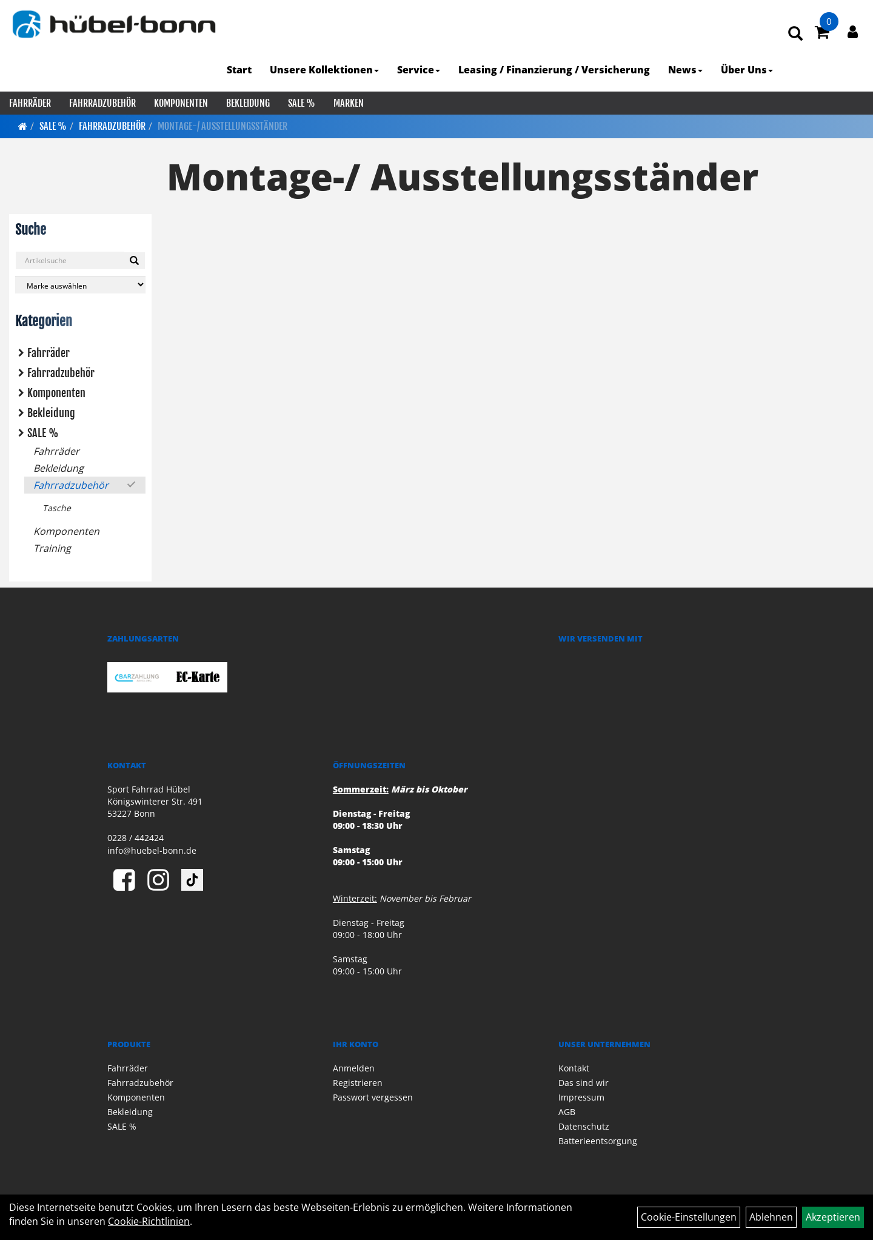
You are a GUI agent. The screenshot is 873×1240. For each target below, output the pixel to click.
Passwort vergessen (373, 1097)
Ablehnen (771, 1217)
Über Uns (747, 69)
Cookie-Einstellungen (689, 1217)
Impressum (581, 1097)
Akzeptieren (833, 1217)
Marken (348, 103)
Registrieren (358, 1082)
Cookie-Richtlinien (149, 1221)
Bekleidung (248, 103)
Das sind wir (583, 1082)
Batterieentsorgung (597, 1141)
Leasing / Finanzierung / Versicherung (554, 69)
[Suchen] (134, 260)
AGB (566, 1112)
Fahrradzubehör (102, 103)
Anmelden (354, 1068)
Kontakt (573, 1068)
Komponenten (181, 103)
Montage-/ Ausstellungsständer (222, 126)
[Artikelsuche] (795, 34)
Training (52, 548)
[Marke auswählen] (80, 284)
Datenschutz (583, 1126)
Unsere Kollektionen (324, 69)
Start (239, 69)
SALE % (301, 103)
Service (418, 69)
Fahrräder (30, 103)
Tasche (56, 508)
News (685, 69)
